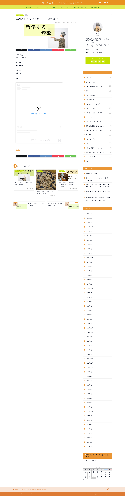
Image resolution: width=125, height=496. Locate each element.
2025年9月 (89, 231)
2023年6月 (89, 301)
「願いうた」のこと (42, 7)
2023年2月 (89, 319)
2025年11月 (89, 227)
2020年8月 (89, 429)
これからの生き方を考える (98, 86)
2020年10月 (89, 420)
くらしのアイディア (98, 82)
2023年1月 (89, 323)
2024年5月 (89, 266)
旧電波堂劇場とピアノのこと (98, 126)
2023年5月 (89, 306)
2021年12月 (89, 358)
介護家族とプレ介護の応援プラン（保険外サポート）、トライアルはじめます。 (98, 199)
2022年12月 (89, 328)
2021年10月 (89, 367)
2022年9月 (89, 341)
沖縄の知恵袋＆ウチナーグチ (98, 148)
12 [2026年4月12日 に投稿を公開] (110, 473)
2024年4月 (89, 271)
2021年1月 (89, 407)
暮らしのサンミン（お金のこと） (98, 130)
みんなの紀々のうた (98, 95)
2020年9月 (89, 424)
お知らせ (29, 7)
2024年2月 (89, 279)
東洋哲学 (98, 135)
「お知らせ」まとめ (91, 173)
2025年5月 (89, 240)
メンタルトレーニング (98, 104)
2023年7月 (89, 297)
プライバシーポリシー (19, 493)
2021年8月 (89, 376)
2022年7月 (89, 345)
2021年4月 (89, 394)
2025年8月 (89, 235)
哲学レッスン (98, 117)
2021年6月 (89, 385)
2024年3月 (89, 275)
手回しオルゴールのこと (98, 121)
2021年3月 (89, 398)
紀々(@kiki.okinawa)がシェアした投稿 (39, 140)
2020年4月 (89, 446)
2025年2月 (89, 249)
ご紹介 (98, 91)
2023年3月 (89, 315)
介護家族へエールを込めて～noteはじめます (98, 192)
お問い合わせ (95, 7)
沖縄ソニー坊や (57, 7)
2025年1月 (89, 253)
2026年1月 (89, 222)
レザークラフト (19, 15)
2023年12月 (89, 288)
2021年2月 (89, 402)
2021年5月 (89, 389)
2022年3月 (89, 350)
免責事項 (30, 493)
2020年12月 (89, 411)
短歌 (18, 149)
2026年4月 (89, 213)
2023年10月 (89, 293)
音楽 (68, 7)
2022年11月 (89, 332)
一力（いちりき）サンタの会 (98, 113)
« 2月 (85, 479)
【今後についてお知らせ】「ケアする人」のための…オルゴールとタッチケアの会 (98, 186)
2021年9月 (89, 372)
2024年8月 (89, 262)
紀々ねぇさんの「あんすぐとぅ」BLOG (62, 2)
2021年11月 (89, 363)
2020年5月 (89, 442)
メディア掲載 (98, 99)
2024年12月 (89, 257)
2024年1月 (89, 284)
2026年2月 (89, 218)
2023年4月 (89, 310)
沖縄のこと (98, 143)
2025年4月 (89, 244)
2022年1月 (89, 354)
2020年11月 (89, 416)
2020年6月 (89, 438)
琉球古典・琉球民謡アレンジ (98, 152)
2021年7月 (89, 380)
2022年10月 (89, 336)
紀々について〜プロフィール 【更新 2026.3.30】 (97, 179)
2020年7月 (89, 433)
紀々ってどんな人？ (80, 7)
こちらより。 (100, 52)
